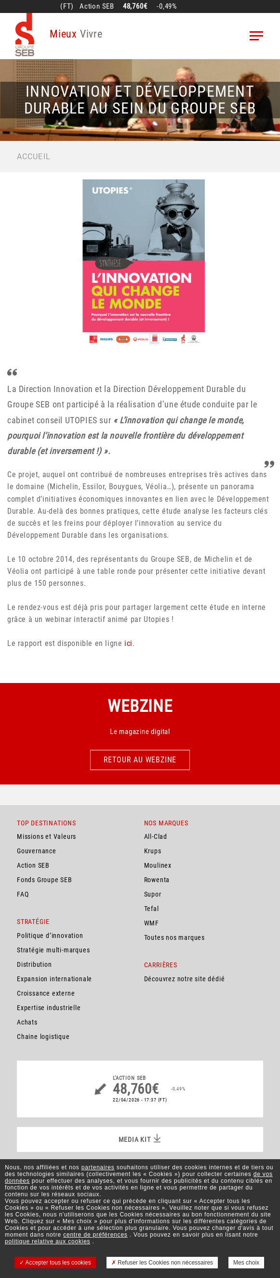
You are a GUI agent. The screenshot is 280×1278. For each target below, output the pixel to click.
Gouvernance (36, 851)
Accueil (34, 156)
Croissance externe (46, 993)
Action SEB (33, 865)
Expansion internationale (54, 979)
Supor (152, 894)
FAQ (22, 894)
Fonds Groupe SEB (44, 880)
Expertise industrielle (49, 1008)
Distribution (34, 964)
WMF (151, 923)
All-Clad (155, 836)
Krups (152, 851)
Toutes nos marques (174, 937)
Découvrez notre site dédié (184, 979)
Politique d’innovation (50, 935)
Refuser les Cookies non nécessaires (162, 1262)
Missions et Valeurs (46, 836)
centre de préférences (95, 1234)
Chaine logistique (43, 1036)
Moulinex (158, 865)
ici (128, 643)
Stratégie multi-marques (53, 950)
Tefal (151, 908)
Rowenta (157, 880)
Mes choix (246, 1262)
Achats (27, 1022)
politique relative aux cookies (47, 1241)
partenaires (98, 1167)
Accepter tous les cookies (55, 1262)
